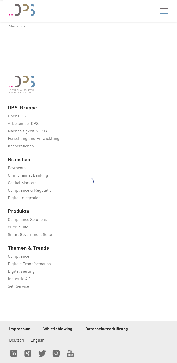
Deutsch (16, 340)
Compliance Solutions (27, 220)
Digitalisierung (21, 272)
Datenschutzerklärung (106, 329)
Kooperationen (21, 146)
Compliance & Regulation (31, 191)
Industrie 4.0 (19, 279)
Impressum (19, 329)
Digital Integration (24, 198)
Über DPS (17, 116)
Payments (17, 168)
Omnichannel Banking (28, 176)
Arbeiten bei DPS (23, 124)
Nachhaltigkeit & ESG (27, 131)
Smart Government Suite (30, 235)
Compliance (18, 257)
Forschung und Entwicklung (33, 139)
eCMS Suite (18, 227)
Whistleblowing (57, 329)
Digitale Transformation (29, 264)
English (37, 340)
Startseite (16, 26)
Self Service (18, 287)
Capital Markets (22, 183)
